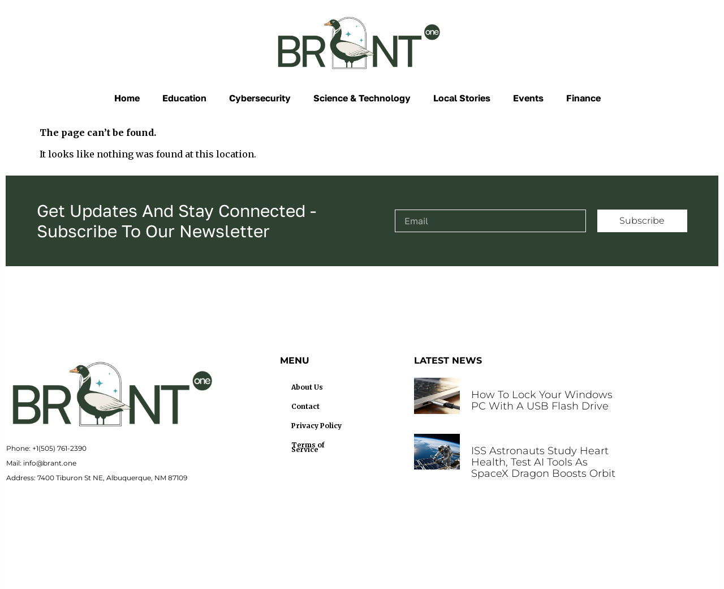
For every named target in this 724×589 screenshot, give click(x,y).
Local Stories (461, 98)
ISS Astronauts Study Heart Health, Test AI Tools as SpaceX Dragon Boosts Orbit (543, 462)
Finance (583, 98)
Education (184, 98)
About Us (307, 387)
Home (127, 98)
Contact (305, 406)
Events (528, 98)
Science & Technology (362, 98)
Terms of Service (308, 447)
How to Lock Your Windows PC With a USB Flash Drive (542, 400)
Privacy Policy (316, 425)
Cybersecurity (260, 98)
